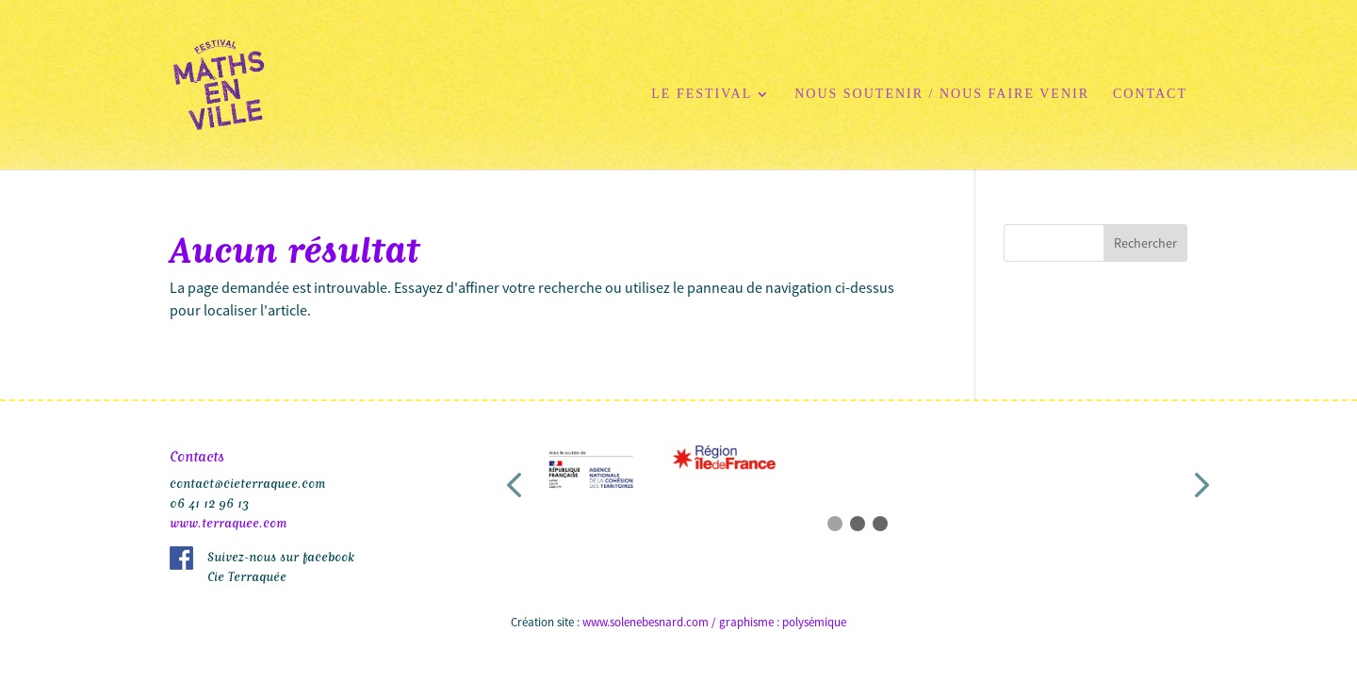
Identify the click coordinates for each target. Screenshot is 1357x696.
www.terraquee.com (228, 521)
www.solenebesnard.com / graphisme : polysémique (714, 622)
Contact (1150, 94)
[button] (513, 486)
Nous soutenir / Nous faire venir (941, 94)
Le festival (701, 94)
